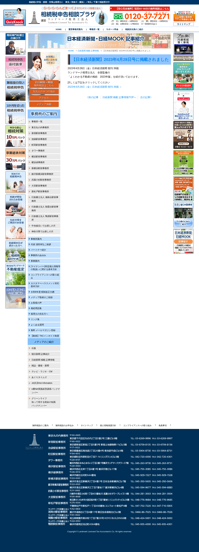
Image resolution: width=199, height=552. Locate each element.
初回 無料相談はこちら (44, 84)
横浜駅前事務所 (39, 156)
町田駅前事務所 (39, 145)
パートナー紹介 (38, 250)
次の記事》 (146, 97)
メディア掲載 (44, 104)
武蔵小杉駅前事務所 (41, 180)
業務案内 (35, 261)
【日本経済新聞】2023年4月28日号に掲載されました (120, 59)
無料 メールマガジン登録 (43, 330)
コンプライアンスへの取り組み (45, 276)
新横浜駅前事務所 (40, 168)
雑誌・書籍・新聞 (40, 365)
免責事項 (163, 425)
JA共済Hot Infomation (42, 383)
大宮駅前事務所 (39, 186)
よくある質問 (37, 325)
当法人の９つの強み (44, 91)
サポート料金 (112, 29)
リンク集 (35, 319)
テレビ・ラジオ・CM (42, 371)
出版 (34, 348)
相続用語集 (36, 308)
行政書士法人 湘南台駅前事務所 (45, 199)
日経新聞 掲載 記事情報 (88, 51)
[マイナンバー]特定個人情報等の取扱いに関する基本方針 (45, 268)
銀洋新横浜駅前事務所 (42, 174)
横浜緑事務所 (38, 162)
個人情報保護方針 (108, 425)
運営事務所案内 (75, 29)
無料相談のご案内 (40, 425)
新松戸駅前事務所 (40, 191)
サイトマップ (183, 24)
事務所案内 (36, 239)
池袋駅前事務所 (39, 139)
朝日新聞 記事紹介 (41, 354)
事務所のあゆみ (38, 255)
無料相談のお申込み (65, 425)
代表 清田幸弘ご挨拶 (41, 244)
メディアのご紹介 (44, 342)
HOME (59, 29)
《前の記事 (92, 97)
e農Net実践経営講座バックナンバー (46, 391)
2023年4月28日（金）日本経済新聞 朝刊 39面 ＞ (95, 87)
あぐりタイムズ (39, 377)
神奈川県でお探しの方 (42, 231)
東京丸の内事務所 (40, 127)
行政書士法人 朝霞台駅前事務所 (45, 209)
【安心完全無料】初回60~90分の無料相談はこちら (142, 8)
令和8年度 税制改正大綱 (42, 292)
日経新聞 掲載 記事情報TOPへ (119, 97)
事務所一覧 (94, 29)
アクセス (44, 98)
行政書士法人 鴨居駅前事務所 (45, 218)
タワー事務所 (38, 151)
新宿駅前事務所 (39, 133)
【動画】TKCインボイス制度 (45, 336)
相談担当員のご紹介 (134, 29)
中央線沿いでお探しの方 (44, 226)
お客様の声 (36, 303)
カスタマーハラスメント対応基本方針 (45, 285)
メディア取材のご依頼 (42, 297)
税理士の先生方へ (39, 314)
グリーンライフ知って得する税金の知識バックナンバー (44, 402)
